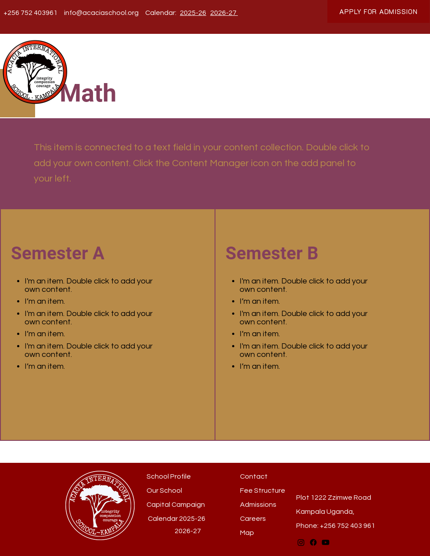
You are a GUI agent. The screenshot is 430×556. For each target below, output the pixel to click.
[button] (141, 63)
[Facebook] (313, 542)
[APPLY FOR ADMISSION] (378, 11)
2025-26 (192, 518)
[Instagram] (301, 542)
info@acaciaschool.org (101, 12)
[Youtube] (325, 542)
